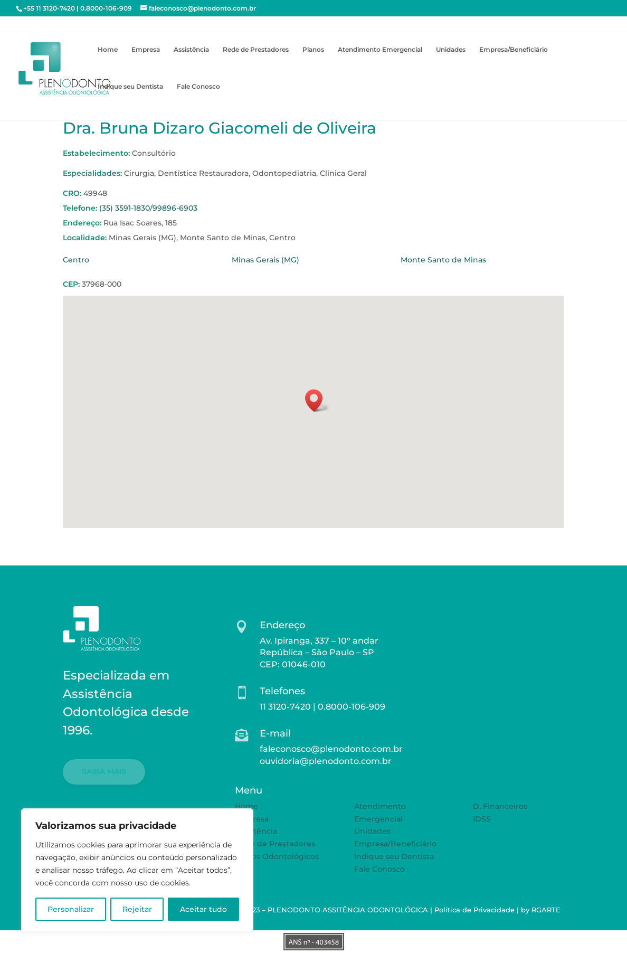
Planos (313, 49)
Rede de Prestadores (256, 49)
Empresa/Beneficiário (513, 49)
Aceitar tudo (203, 909)
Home (108, 49)
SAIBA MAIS (104, 771)
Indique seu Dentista (130, 86)
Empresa (145, 49)
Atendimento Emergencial (380, 49)
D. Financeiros (500, 806)
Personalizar (71, 909)
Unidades (451, 49)
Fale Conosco (198, 86)
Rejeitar (137, 909)
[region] (137, 870)
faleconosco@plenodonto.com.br (331, 749)
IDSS (482, 819)
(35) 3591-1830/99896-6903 (148, 208)
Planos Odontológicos (277, 856)
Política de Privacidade (474, 909)
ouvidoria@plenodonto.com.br (326, 761)
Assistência (191, 49)
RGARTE (545, 909)
